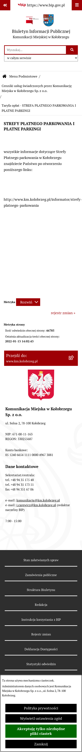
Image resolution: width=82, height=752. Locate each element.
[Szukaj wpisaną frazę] (72, 50)
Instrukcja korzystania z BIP (41, 620)
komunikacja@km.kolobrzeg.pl (38, 500)
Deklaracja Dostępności (41, 649)
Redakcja (41, 605)
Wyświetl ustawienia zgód (41, 718)
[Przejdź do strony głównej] (41, 27)
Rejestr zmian (41, 634)
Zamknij (41, 744)
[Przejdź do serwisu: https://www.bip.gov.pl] (41, 5)
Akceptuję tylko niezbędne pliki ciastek (41, 731)
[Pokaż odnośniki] (5, 5)
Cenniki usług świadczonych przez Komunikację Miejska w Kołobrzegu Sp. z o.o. (37, 88)
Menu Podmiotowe (23, 76)
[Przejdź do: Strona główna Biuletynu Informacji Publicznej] (4, 76)
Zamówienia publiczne (41, 575)
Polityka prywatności (41, 708)
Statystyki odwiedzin (41, 664)
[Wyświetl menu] (77, 5)
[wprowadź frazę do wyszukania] (35, 50)
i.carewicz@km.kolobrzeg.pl (36, 505)
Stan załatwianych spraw (41, 560)
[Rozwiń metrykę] (28, 302)
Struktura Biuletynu (41, 590)
